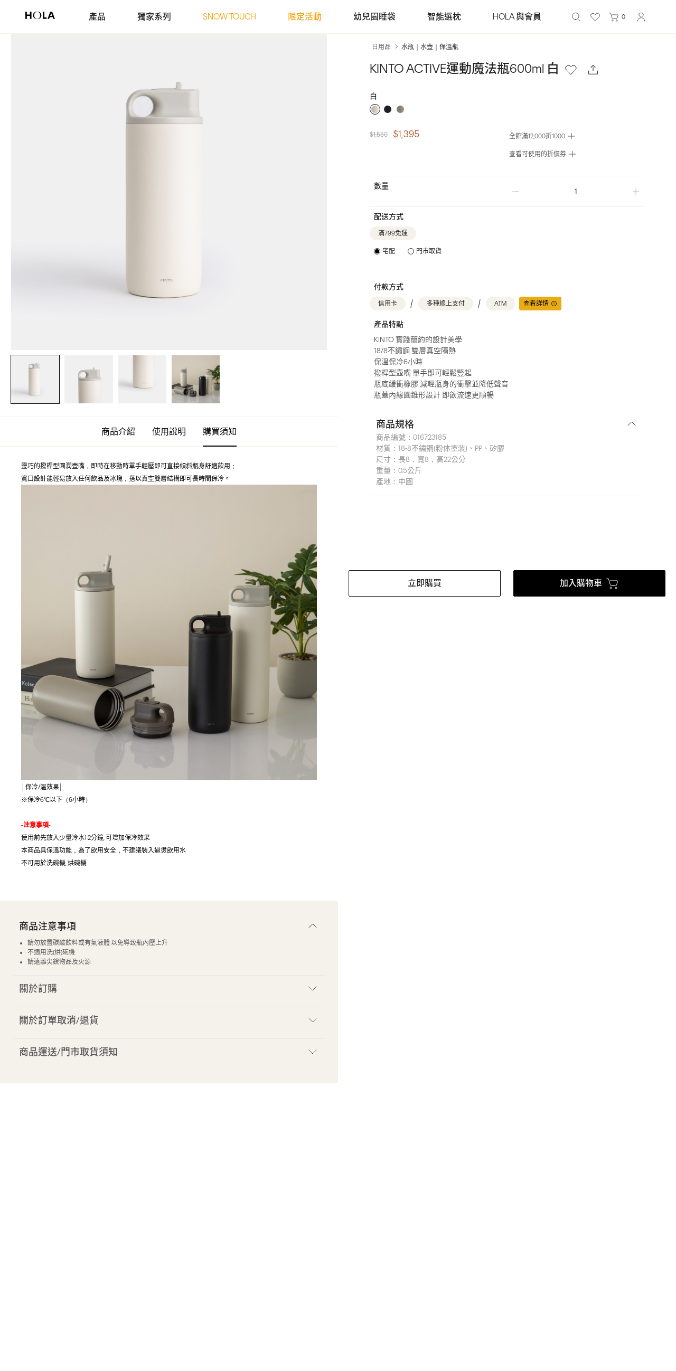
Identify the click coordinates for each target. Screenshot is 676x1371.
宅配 (388, 251)
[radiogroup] (507, 109)
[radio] (375, 109)
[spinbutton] (575, 191)
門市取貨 (429, 251)
